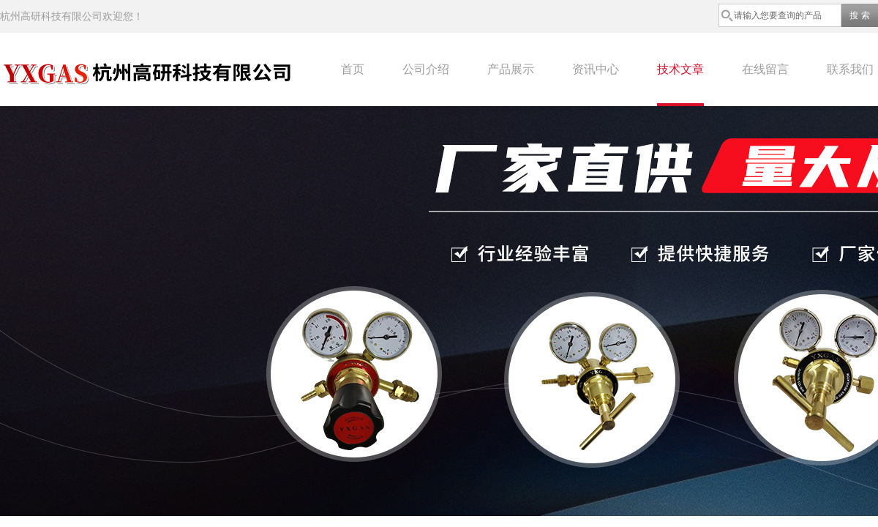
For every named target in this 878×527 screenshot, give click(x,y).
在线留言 (765, 69)
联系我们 (850, 69)
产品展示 (510, 69)
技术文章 (680, 69)
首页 (352, 69)
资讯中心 (595, 69)
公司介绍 (425, 69)
